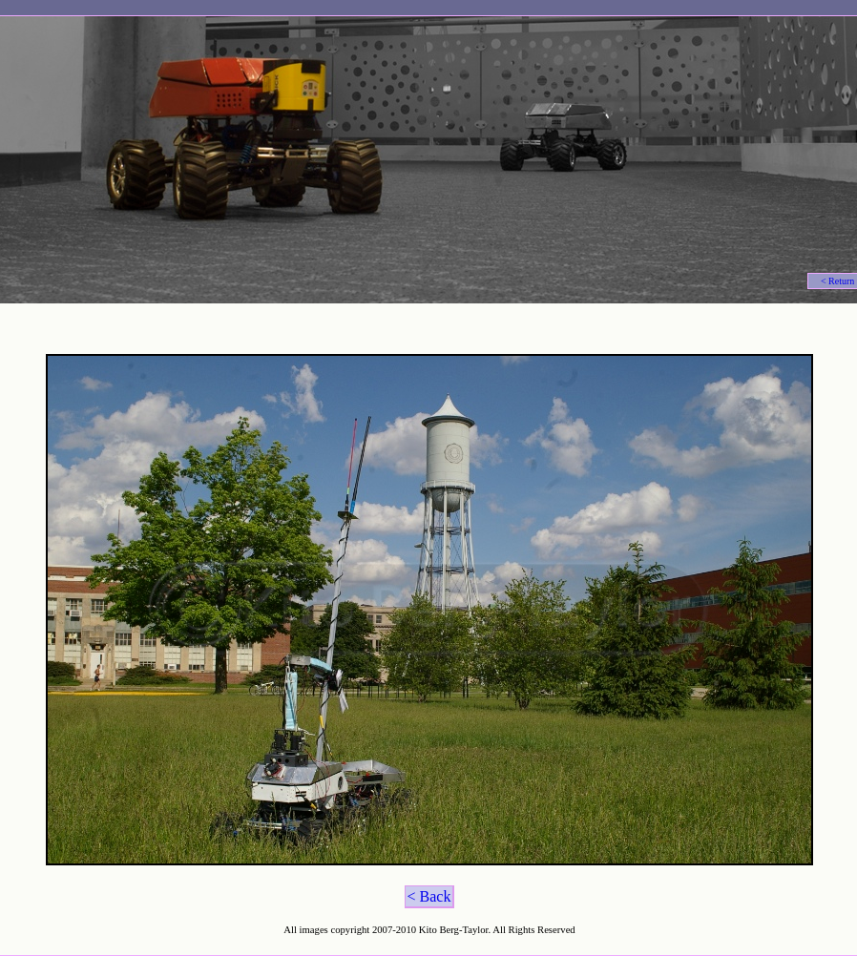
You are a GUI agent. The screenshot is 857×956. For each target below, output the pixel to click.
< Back (429, 896)
